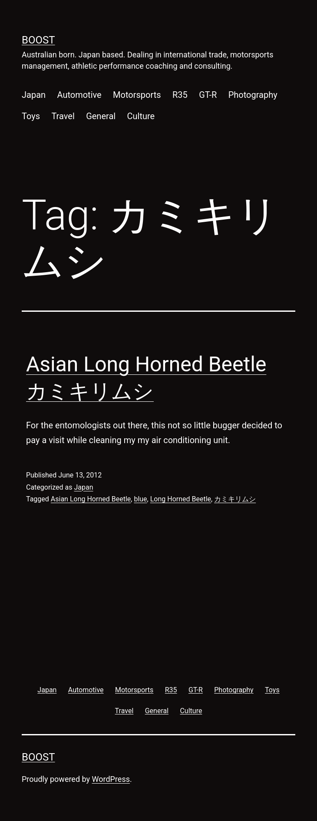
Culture (141, 116)
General (101, 116)
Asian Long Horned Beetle (91, 499)
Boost (38, 40)
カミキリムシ (235, 499)
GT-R (208, 95)
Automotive (79, 95)
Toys (31, 116)
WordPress (111, 779)
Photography (252, 95)
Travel (62, 116)
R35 (180, 95)
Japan (34, 95)
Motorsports (137, 95)
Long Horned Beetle (180, 499)
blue (140, 499)
